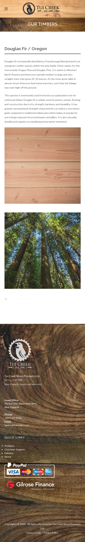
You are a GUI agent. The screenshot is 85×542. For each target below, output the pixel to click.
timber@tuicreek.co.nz (17, 425)
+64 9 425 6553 (13, 417)
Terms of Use (33, 532)
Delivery (9, 453)
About (8, 456)
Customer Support (15, 449)
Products (10, 445)
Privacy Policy (51, 532)
